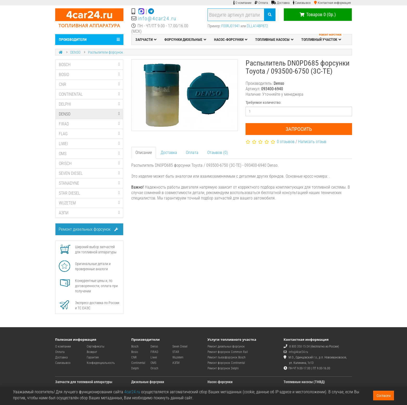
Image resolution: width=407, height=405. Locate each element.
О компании (63, 346)
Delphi (135, 368)
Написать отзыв (312, 141)
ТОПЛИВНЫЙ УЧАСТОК (321, 38)
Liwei (154, 357)
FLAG (89, 133)
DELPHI (89, 104)
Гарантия (93, 357)
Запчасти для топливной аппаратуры (83, 382)
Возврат (92, 352)
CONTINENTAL (89, 94)
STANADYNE (89, 183)
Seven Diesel (179, 346)
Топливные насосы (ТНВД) (304, 382)
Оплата (192, 152)
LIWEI (89, 143)
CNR (89, 84)
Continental (138, 363)
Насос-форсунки (220, 382)
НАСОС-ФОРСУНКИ (230, 39)
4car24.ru (132, 391)
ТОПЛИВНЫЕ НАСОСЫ (274, 39)
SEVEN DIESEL (89, 173)
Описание (143, 152)
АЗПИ (89, 212)
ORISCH (89, 163)
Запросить (299, 129)
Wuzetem (177, 357)
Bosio (134, 352)
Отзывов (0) (217, 152)
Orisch (154, 368)
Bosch (135, 346)
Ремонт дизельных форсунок (88, 229)
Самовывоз (62, 363)
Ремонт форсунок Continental (226, 363)
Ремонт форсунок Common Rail (228, 352)
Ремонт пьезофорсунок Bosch (227, 357)
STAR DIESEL (89, 193)
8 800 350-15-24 (299, 346)
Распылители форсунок (105, 52)
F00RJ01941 (230, 26)
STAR (175, 352)
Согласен (384, 396)
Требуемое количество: (263, 102)
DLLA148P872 (257, 26)
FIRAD (89, 123)
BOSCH (89, 64)
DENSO (75, 52)
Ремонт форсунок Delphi (223, 368)
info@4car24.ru (157, 18)
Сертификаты (95, 346)
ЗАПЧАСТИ (145, 39)
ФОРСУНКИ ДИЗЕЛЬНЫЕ (185, 39)
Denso (154, 346)
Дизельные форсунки (147, 382)
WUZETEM (89, 203)
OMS (89, 153)
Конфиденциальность (101, 363)
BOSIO (89, 74)
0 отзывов (286, 141)
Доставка (169, 152)
